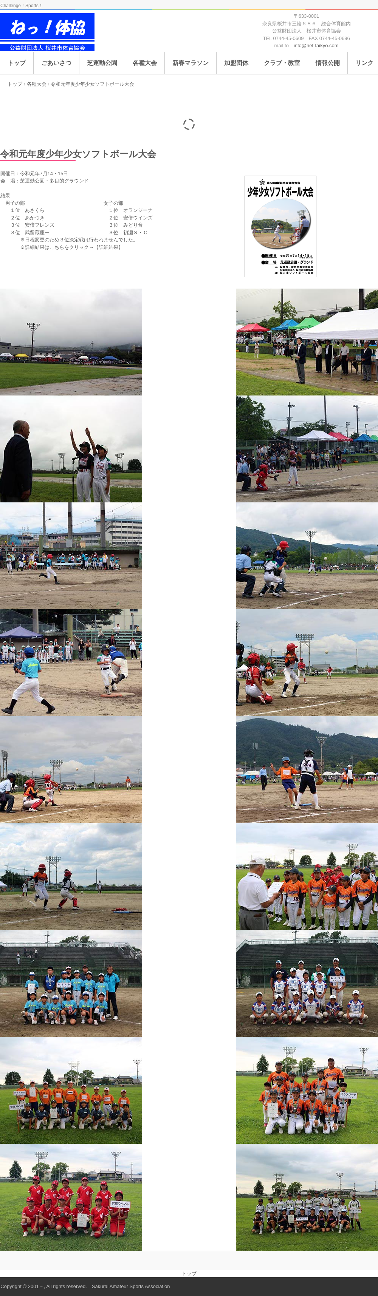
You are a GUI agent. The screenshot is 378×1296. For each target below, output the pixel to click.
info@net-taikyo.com (316, 45)
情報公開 (328, 63)
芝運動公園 (102, 63)
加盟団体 (236, 63)
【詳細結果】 (108, 247)
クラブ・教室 (282, 63)
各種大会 (145, 63)
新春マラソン (190, 63)
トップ (17, 63)
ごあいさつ (56, 63)
